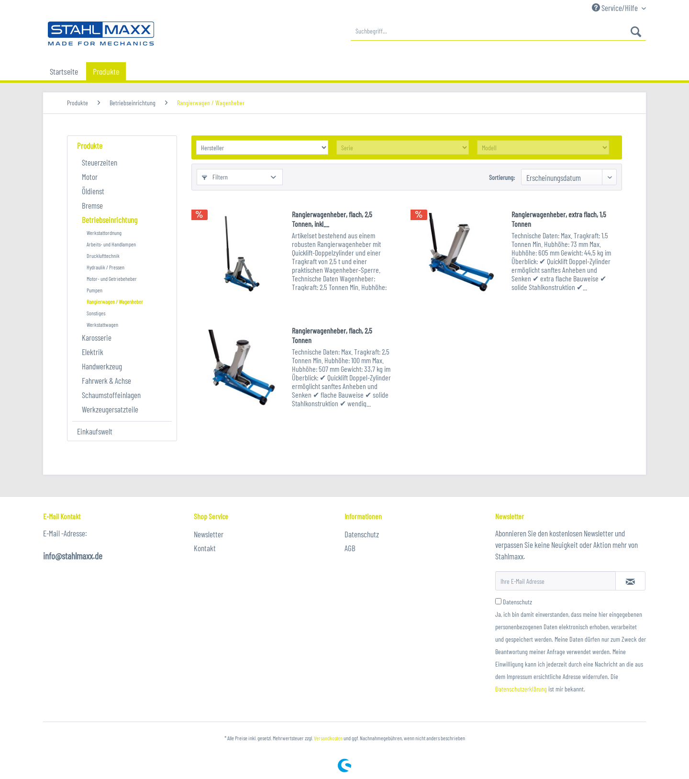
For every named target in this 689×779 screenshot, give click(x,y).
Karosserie (96, 337)
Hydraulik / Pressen (105, 267)
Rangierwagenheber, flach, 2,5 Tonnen (332, 335)
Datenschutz (361, 534)
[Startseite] (64, 71)
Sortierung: (502, 177)
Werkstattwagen (102, 324)
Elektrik (92, 351)
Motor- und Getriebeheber (112, 278)
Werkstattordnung (104, 232)
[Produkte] (106, 71)
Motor (90, 176)
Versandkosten (328, 737)
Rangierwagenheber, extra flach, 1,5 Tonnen (558, 219)
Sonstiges (96, 313)
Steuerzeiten (99, 162)
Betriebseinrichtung (109, 219)
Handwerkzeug (102, 366)
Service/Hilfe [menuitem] (615, 7)
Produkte (89, 145)
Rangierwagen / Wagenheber (115, 301)
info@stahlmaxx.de (72, 555)
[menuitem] (498, 31)
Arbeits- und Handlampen (111, 244)
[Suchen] (636, 31)
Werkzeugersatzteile (110, 409)
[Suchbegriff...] (498, 31)
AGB (350, 548)
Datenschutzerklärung (521, 689)
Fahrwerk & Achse (106, 380)
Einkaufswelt (94, 431)
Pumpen (94, 290)
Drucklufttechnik (103, 255)
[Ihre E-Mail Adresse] (555, 580)
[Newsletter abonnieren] (630, 580)
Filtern (215, 177)
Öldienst (93, 191)
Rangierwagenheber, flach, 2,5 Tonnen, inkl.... (332, 219)
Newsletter (208, 534)
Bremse (92, 205)
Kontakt (205, 548)
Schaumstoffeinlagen (111, 395)
